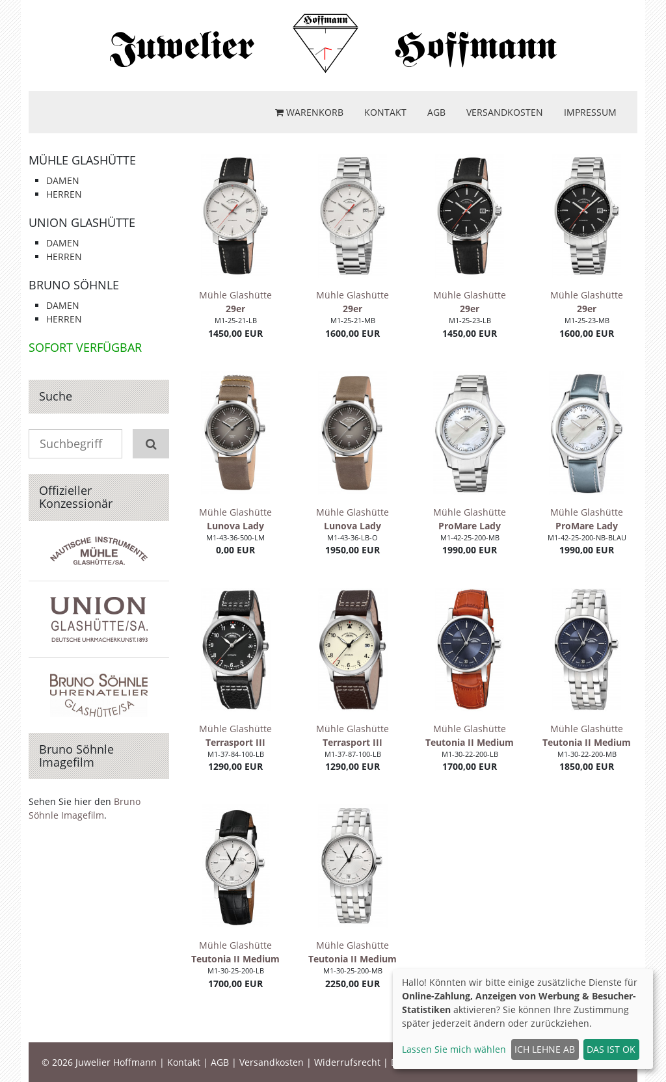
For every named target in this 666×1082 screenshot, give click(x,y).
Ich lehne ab (544, 1049)
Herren (64, 194)
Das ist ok (611, 1049)
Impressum (590, 112)
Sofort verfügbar (85, 347)
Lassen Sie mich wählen (454, 1049)
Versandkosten (504, 112)
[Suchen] (151, 443)
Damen (62, 180)
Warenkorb (309, 112)
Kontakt (385, 112)
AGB (436, 112)
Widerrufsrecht (347, 1062)
